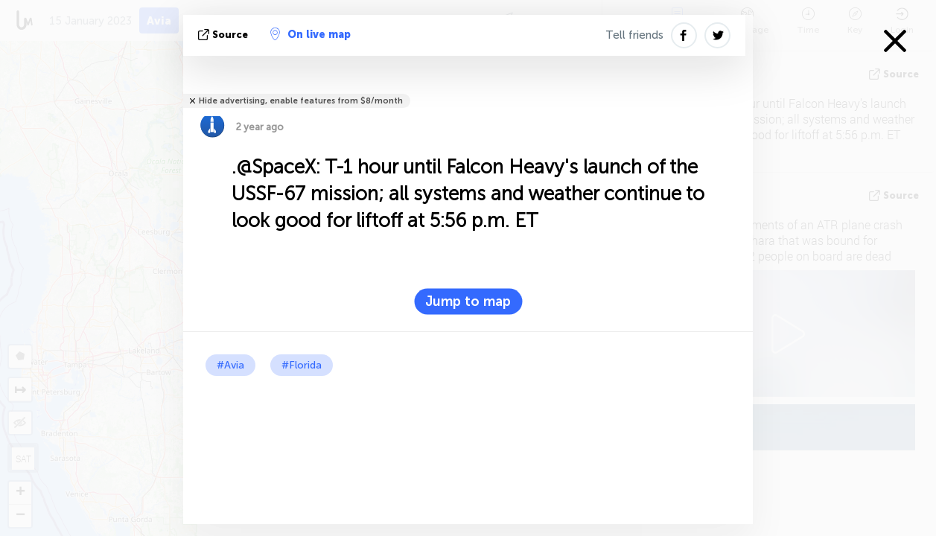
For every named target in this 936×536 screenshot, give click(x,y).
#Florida (301, 365)
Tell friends (634, 35)
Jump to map (468, 301)
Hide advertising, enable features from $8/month (301, 101)
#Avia (230, 365)
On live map (310, 34)
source (224, 34)
